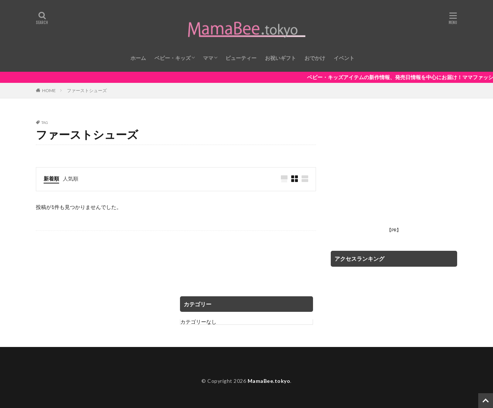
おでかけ (315, 58)
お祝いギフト (280, 58)
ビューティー (240, 58)
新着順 (51, 178)
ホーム (138, 58)
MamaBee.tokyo (269, 381)
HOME (49, 90)
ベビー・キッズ (172, 58)
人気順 (70, 178)
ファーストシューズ (87, 90)
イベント (344, 58)
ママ (208, 58)
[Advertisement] (394, 172)
